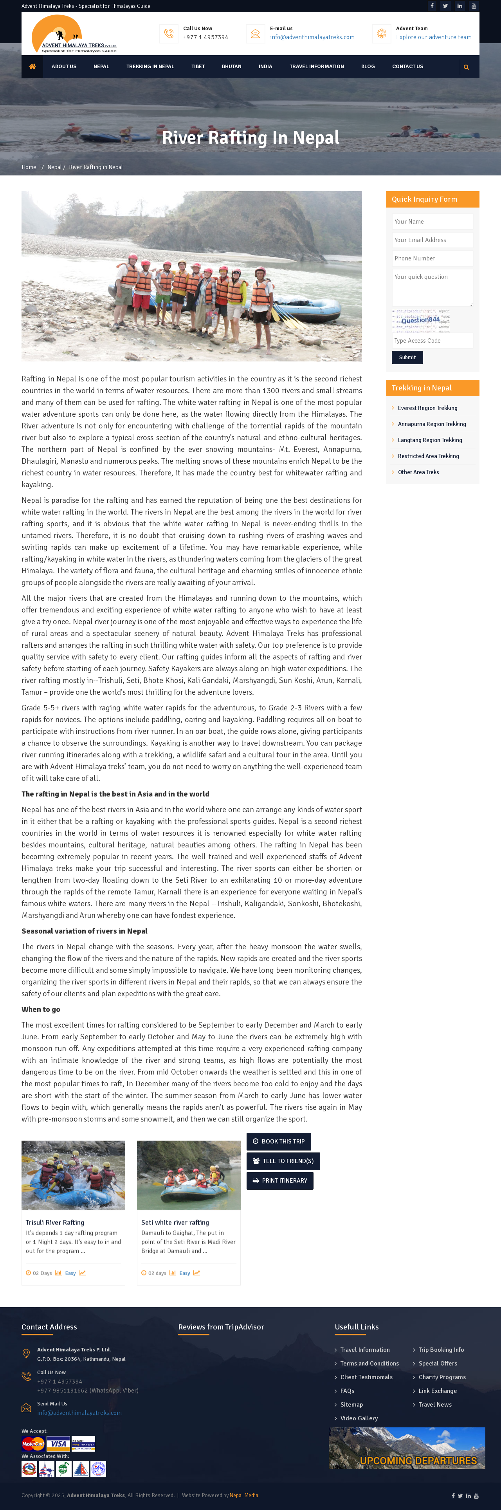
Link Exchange (438, 1391)
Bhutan (231, 66)
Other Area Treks (418, 472)
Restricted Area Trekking (428, 456)
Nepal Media (244, 1495)
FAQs (347, 1391)
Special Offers (438, 1363)
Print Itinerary (280, 1181)
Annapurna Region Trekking (432, 424)
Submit (407, 357)
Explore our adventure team (434, 37)
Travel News (435, 1405)
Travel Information (317, 66)
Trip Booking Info (441, 1350)
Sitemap (352, 1405)
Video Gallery (359, 1418)
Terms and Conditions (370, 1363)
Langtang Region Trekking (430, 440)
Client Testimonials (367, 1377)
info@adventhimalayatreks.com (312, 37)
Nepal (101, 66)
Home (29, 167)
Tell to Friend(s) (283, 1161)
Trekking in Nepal (150, 66)
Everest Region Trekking (428, 408)
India (265, 66)
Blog (368, 66)
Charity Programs (442, 1377)
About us (64, 66)
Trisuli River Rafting (55, 1301)
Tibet (198, 66)
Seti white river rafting (175, 1301)
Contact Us (407, 66)
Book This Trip (279, 1141)
